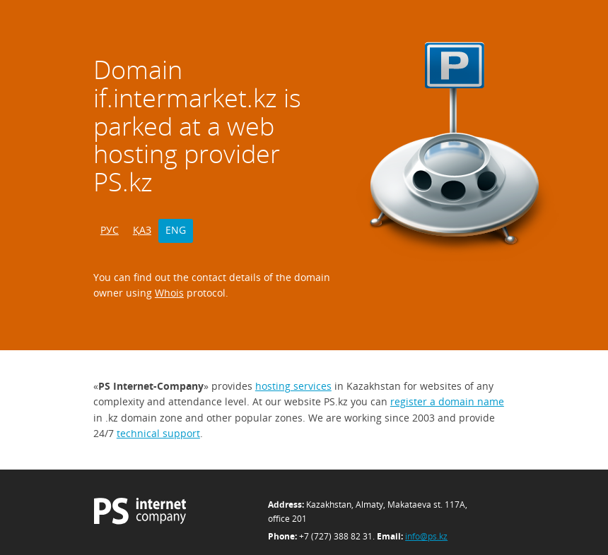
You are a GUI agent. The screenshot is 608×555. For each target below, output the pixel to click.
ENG (175, 230)
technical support (158, 433)
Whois (169, 292)
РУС (109, 230)
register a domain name (447, 401)
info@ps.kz (426, 536)
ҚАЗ (142, 230)
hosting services (293, 386)
